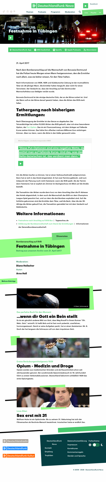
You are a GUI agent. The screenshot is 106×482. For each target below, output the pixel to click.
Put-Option (31, 127)
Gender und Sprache (76, 456)
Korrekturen (72, 448)
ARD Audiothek (42, 50)
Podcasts (42, 12)
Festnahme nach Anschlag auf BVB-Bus (35, 220)
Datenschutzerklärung (77, 441)
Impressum (72, 444)
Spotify (57, 50)
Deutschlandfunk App (20, 50)
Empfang (49, 451)
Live (86, 13)
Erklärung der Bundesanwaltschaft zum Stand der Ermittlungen (45, 224)
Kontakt (48, 448)
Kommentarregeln (75, 452)
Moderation (70, 12)
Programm (55, 12)
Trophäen (49, 455)
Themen (29, 12)
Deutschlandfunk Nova (54, 442)
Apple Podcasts (73, 50)
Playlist (93, 13)
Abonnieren (90, 50)
